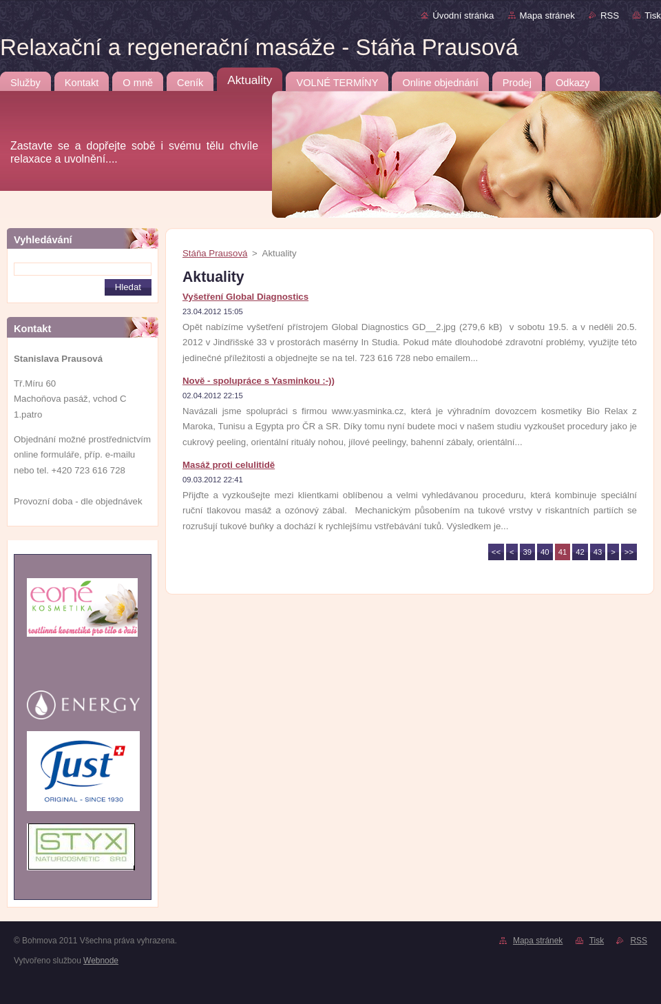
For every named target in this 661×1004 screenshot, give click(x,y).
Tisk (652, 15)
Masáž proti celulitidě (228, 465)
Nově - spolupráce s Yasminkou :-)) (258, 381)
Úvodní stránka (463, 15)
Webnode (100, 960)
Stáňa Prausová (214, 253)
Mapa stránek (547, 15)
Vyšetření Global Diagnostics (245, 296)
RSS (609, 15)
